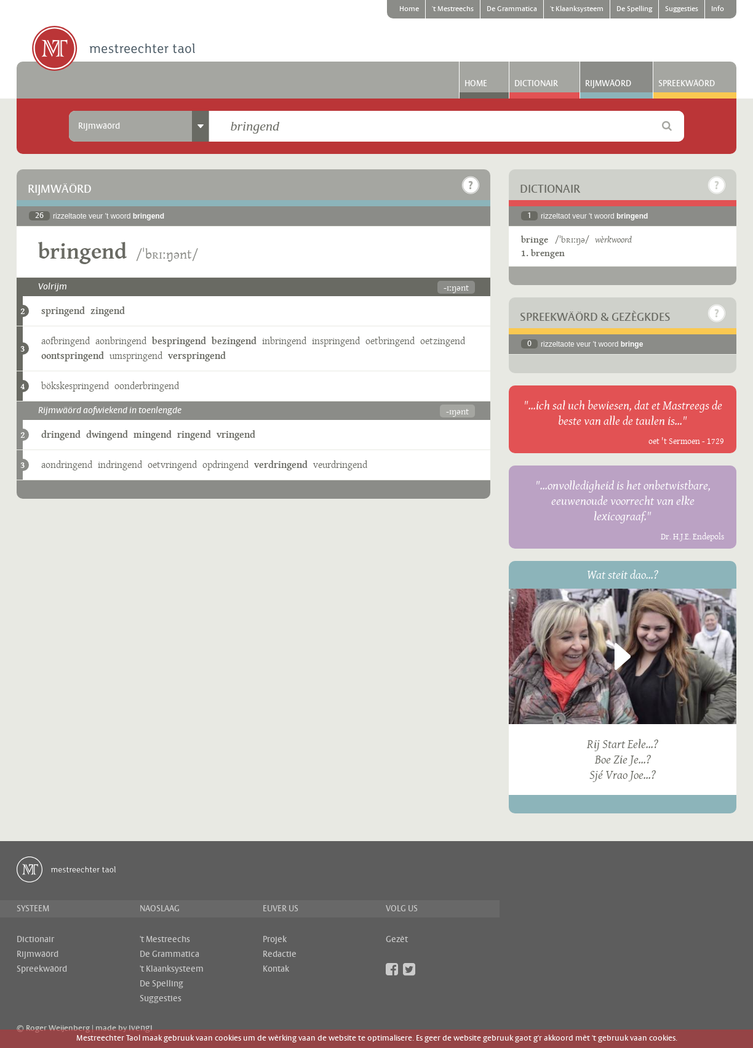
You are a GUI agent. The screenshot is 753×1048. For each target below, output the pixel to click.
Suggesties (681, 9)
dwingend (107, 434)
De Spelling (634, 9)
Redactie (280, 954)
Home (409, 9)
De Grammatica (512, 9)
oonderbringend (146, 386)
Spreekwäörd (686, 84)
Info (717, 9)
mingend (152, 434)
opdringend (225, 464)
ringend (194, 434)
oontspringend (72, 356)
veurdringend (340, 464)
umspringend (136, 356)
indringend (120, 464)
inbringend (284, 341)
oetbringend (390, 341)
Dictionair (536, 84)
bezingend (234, 341)
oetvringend (172, 464)
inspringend (336, 341)
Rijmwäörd (608, 84)
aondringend (66, 464)
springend (63, 311)
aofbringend (65, 341)
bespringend (179, 341)
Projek (275, 940)
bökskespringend (75, 386)
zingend (107, 311)
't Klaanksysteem (577, 9)
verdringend (281, 464)
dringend (61, 434)
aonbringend (120, 341)
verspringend (197, 356)
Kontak (276, 969)
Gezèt (397, 940)
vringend (236, 434)
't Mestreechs (453, 9)
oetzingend (442, 341)
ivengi (141, 1028)
